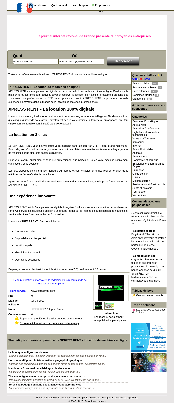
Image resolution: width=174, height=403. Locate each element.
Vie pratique (139, 195)
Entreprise (138, 170)
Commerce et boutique (145, 160)
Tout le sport (139, 191)
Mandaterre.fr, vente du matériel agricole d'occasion (39, 368)
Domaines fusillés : (146, 95)
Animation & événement (146, 128)
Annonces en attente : (147, 87)
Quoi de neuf (59, 5)
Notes (11, 309)
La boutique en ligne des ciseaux (28, 352)
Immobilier (138, 142)
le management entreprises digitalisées (118, 397)
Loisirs (136, 177)
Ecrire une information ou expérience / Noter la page (49, 323)
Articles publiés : (145, 83)
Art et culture (140, 156)
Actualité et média (143, 149)
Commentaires (17, 314)
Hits (10, 295)
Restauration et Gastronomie (149, 184)
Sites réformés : (145, 91)
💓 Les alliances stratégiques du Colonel (149, 311)
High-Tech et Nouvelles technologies (146, 133)
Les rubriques (80, 5)
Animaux (137, 153)
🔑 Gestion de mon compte (147, 295)
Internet (137, 145)
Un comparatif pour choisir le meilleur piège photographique (45, 360)
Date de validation (14, 302)
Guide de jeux (140, 173)
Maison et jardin (142, 181)
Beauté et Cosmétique (145, 121)
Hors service (18, 291)
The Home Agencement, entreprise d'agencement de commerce (46, 376)
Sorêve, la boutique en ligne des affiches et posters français (44, 384)
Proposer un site (101, 6)
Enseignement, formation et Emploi (148, 165)
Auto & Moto (140, 125)
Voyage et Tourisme (144, 138)
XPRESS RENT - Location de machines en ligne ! (80, 74)
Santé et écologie (142, 188)
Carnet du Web (38, 5)
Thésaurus (14, 74)
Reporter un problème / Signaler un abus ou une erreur (51, 318)
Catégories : (142, 98)
